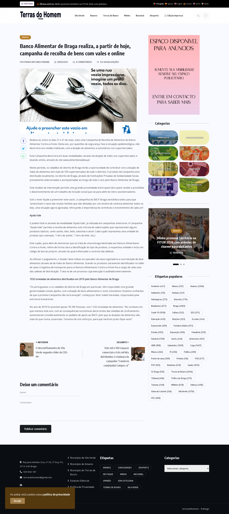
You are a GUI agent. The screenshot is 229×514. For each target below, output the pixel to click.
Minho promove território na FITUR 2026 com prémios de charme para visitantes (176, 242)
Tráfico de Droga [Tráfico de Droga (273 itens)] (181, 378)
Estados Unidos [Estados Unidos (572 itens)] (183, 325)
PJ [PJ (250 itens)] (173, 351)
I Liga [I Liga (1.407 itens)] (195, 345)
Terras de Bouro (110, 15)
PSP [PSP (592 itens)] (155, 365)
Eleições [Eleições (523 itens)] (178, 319)
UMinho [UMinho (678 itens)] (177, 384)
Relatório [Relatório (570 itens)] (174, 365)
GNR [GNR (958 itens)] (156, 345)
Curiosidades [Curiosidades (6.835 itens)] (125, 467)
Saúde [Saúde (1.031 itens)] (193, 365)
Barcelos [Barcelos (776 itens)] (180, 299)
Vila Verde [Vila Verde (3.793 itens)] (186, 391)
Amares (93, 15)
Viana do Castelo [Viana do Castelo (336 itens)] (161, 391)
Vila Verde (79, 15)
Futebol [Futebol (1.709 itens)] (157, 338)
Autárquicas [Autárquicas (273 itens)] (159, 299)
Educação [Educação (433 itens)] (158, 319)
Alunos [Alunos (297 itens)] (177, 286)
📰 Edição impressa (173, 15)
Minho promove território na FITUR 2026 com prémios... (81, 4)
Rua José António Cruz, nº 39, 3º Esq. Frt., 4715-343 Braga (42, 464)
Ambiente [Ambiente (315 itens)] (158, 292)
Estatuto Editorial (79, 480)
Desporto (154, 15)
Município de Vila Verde (83, 457)
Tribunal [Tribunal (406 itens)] (157, 378)
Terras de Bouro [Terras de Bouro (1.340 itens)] (112, 487)
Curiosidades (194, 138)
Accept (17, 500)
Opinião (194, 169)
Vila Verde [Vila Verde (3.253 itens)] (133, 487)
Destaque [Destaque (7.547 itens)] (108, 474)
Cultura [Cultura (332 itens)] (178, 312)
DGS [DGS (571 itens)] (195, 312)
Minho (127, 15)
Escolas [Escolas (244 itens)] (198, 319)
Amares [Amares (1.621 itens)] (107, 467)
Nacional (140, 15)
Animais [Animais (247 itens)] (178, 292)
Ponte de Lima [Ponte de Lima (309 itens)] (160, 358)
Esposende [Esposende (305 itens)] (159, 325)
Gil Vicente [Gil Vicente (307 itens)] (196, 338)
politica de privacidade (57, 494)
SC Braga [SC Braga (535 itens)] (157, 371)
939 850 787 (28, 471)
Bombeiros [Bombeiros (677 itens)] (158, 305)
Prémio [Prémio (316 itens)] (182, 358)
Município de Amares (81, 464)
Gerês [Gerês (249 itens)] (176, 338)
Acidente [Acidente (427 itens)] (158, 286)
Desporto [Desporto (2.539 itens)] (144, 467)
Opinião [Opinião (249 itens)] (107, 481)
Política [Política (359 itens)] (190, 351)
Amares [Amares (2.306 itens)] (197, 286)
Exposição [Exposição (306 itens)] (177, 332)
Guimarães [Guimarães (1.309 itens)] (175, 345)
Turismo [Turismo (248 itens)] (157, 384)
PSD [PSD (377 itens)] (199, 358)
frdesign (205, 508)
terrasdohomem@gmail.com (36, 477)
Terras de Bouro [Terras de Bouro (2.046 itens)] (182, 371)
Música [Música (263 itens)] (157, 351)
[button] (176, 264)
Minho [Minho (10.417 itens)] (123, 474)
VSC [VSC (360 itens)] (155, 397)
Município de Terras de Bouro (82, 472)
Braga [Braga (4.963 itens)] (179, 305)
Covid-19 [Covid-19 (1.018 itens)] (158, 312)
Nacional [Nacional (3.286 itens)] (139, 474)
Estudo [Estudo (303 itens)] (157, 332)
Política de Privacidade (82, 487)
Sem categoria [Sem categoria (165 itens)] (125, 481)
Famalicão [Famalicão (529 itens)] (199, 332)
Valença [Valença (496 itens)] (196, 384)
